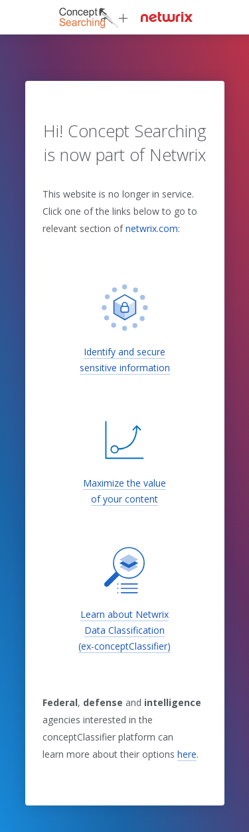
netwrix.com (151, 228)
